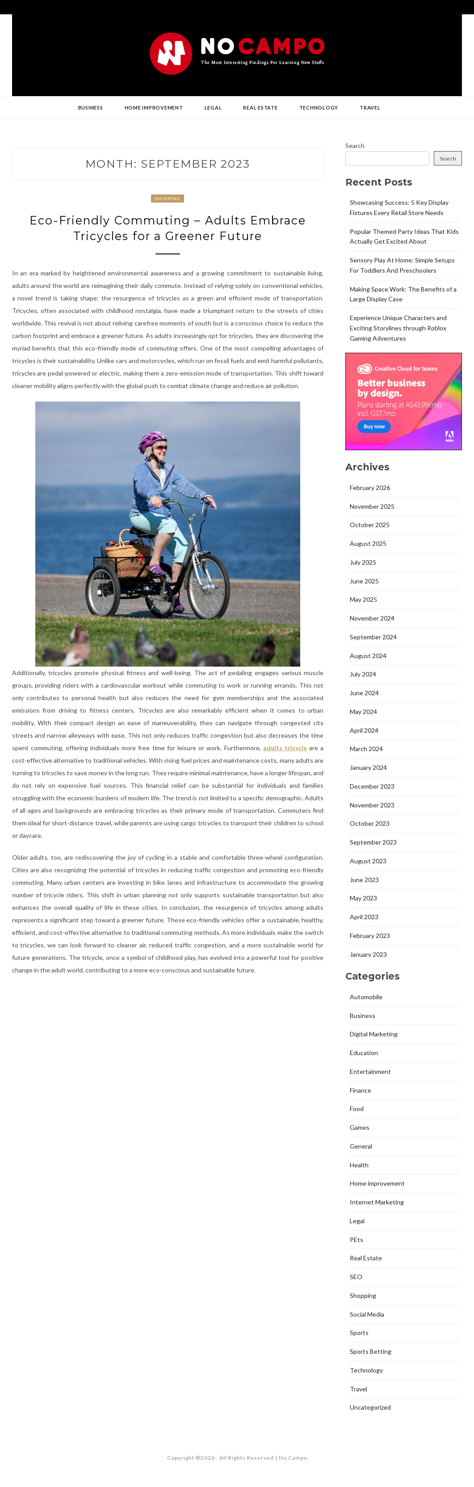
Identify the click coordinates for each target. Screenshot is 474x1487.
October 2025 (370, 524)
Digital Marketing (374, 1034)
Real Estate (260, 107)
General (361, 1146)
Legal (213, 107)
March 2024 (366, 748)
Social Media (367, 1314)
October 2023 (370, 823)
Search (355, 145)
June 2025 (364, 581)
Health (359, 1165)
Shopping (167, 198)
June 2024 (364, 693)
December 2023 (372, 786)
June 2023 (364, 879)
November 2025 (372, 506)
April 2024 (364, 730)
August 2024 (368, 655)
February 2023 (370, 935)
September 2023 (373, 842)
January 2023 (368, 954)
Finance (360, 1090)
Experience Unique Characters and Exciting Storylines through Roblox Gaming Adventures (398, 328)
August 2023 (368, 861)
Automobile (366, 997)
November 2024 (372, 618)
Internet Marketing (377, 1202)
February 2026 (370, 487)
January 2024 (368, 767)
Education (364, 1052)
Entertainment (370, 1071)
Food (357, 1108)
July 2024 (363, 674)
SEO (356, 1276)
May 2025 (363, 599)
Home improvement (154, 107)
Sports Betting (370, 1351)
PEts (356, 1239)
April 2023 (364, 917)
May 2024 (363, 711)
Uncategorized (370, 1407)
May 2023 (363, 898)
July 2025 (363, 562)
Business (90, 107)
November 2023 (372, 805)
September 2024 (373, 637)
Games (359, 1127)
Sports (359, 1332)
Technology (319, 107)
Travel (370, 107)
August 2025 (368, 543)
